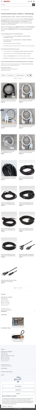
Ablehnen (18, 393)
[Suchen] (16, 4)
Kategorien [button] (4, 311)
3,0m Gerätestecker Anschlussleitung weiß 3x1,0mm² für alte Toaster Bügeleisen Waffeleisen (27, 151)
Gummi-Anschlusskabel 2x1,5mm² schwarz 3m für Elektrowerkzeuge (26, 177)
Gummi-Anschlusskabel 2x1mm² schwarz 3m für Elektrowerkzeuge (8, 203)
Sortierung (10, 75)
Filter (3, 75)
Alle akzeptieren (18, 386)
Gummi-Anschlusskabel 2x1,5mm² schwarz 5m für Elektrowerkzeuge (26, 203)
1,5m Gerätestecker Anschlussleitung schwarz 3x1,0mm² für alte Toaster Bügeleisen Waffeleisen (9, 100)
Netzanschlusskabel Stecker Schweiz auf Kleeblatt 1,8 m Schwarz (8, 281)
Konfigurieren (18, 389)
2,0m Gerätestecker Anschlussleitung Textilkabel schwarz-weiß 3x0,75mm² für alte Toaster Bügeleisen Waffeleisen (9, 126)
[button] (29, 1)
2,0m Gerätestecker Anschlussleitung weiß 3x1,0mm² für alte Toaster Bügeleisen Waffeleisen (27, 126)
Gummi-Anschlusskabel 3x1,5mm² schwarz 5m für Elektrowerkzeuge (8, 255)
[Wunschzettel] (31, 1)
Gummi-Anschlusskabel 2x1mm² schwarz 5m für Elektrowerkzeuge (8, 229)
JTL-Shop (20, 408)
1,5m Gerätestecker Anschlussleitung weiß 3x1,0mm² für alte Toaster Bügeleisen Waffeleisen (27, 100)
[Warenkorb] (33, 1)
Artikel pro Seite (20, 75)
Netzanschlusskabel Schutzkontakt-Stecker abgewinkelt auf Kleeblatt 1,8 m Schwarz (27, 255)
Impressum (4, 406)
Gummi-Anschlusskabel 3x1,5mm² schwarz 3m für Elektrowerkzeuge (26, 229)
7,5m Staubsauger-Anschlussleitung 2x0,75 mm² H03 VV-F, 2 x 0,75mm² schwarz (8, 177)
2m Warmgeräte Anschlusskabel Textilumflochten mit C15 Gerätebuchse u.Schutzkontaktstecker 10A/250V (9, 151)
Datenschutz (10, 406)
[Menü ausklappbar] (1, 1)
